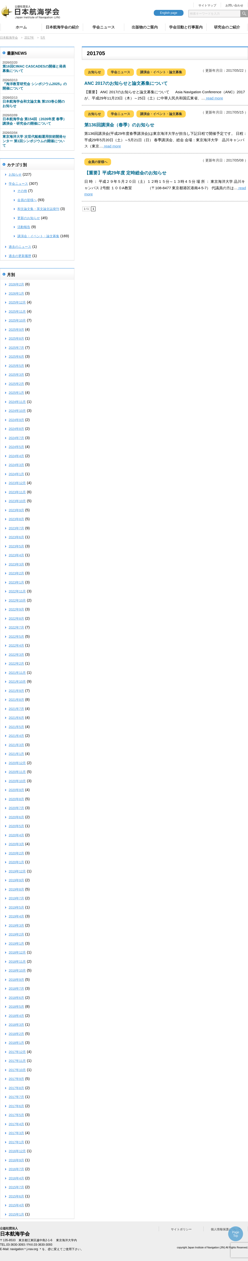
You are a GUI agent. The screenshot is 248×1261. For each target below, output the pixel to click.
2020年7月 (16, 808)
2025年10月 (17, 320)
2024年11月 (17, 402)
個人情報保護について (226, 1229)
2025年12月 (17, 302)
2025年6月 (16, 356)
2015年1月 (16, 1214)
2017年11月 (17, 1061)
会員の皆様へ (97, 162)
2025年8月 (16, 338)
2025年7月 (16, 348)
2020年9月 (16, 790)
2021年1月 (16, 754)
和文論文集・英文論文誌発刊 (38, 209)
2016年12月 (17, 1151)
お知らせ (94, 72)
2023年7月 (16, 528)
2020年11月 (17, 772)
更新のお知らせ (28, 218)
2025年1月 (16, 393)
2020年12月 (17, 763)
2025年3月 (16, 374)
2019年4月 (16, 916)
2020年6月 (16, 817)
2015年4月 (16, 1205)
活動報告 (23, 227)
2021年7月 (16, 709)
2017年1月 (16, 1142)
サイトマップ (207, 5)
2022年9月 (16, 609)
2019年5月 (16, 907)
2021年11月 (17, 673)
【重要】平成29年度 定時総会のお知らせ (125, 172)
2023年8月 (16, 519)
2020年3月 (16, 844)
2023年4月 (16, 555)
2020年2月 (16, 853)
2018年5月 (16, 1006)
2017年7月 (16, 1097)
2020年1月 (16, 862)
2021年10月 (17, 681)
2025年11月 (17, 311)
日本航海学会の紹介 (62, 27)
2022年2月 (16, 663)
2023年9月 (16, 510)
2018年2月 (16, 1034)
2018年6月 (16, 998)
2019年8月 (16, 889)
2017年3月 (16, 1133)
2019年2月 (16, 934)
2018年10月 (17, 970)
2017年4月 (16, 1124)
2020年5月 (16, 826)
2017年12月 (17, 1052)
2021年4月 (16, 736)
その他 (22, 191)
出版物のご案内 (145, 27)
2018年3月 (16, 1025)
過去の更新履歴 (20, 256)
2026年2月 (16, 284)
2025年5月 (16, 366)
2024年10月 (17, 411)
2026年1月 (16, 293)
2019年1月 (16, 943)
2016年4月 (16, 1178)
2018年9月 (16, 979)
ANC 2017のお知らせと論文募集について (126, 83)
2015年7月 (16, 1187)
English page (168, 13)
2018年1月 (16, 1043)
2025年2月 (16, 384)
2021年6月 (16, 718)
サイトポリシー (181, 1229)
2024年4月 (16, 456)
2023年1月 (16, 582)
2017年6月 (16, 1106)
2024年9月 (16, 420)
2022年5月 (16, 636)
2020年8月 (16, 799)
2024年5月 (16, 447)
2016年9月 (16, 1160)
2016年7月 (16, 1169)
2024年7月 (16, 438)
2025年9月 (16, 329)
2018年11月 (17, 961)
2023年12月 (17, 483)
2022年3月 (16, 654)
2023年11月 (17, 492)
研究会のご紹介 (227, 27)
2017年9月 (16, 1079)
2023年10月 (17, 501)
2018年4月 (16, 1016)
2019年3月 (16, 925)
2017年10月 (17, 1070)
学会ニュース (104, 27)
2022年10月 (17, 600)
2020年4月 (16, 835)
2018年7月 (16, 988)
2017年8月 (16, 1088)
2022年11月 (17, 591)
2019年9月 (16, 880)
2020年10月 (17, 781)
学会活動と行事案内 (186, 27)
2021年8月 (16, 699)
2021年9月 (16, 691)
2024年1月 (16, 474)
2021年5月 (16, 727)
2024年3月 (16, 465)
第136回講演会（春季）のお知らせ (119, 124)
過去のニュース (20, 247)
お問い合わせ (234, 5)
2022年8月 (16, 618)
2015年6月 (16, 1196)
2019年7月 (16, 898)
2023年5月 (16, 546)
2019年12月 (17, 871)
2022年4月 (16, 645)
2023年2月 (16, 573)
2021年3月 (16, 745)
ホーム (21, 27)
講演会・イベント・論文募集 (161, 72)
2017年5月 (16, 1115)
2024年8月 (16, 429)
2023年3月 (16, 564)
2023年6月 (16, 537)
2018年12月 (17, 952)
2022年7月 (16, 627)
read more (214, 98)
